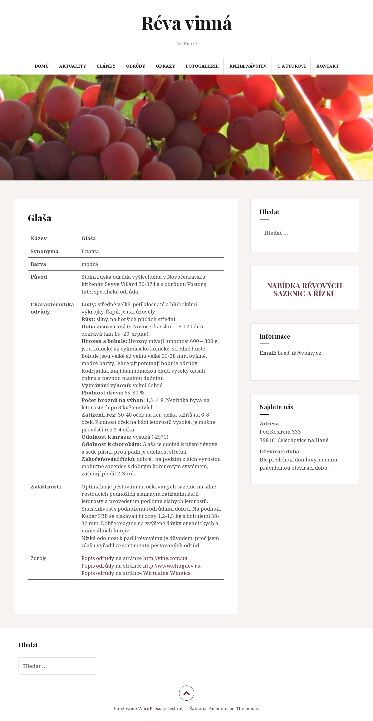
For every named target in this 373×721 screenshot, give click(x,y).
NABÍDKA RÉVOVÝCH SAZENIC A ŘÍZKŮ (304, 289)
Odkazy (165, 66)
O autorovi (291, 66)
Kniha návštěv (248, 66)
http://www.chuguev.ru (172, 565)
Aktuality (72, 66)
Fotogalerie (202, 66)
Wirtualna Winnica (167, 572)
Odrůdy (135, 66)
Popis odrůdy (98, 558)
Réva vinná (186, 22)
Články (106, 66)
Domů (41, 66)
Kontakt (327, 66)
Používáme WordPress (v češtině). (149, 708)
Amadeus (218, 708)
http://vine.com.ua (165, 558)
